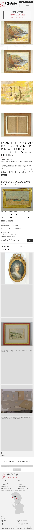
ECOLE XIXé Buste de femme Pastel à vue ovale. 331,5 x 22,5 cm (15, 285)
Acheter (4, 523)
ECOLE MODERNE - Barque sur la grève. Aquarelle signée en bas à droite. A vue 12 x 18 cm (17, 351)
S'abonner (17, 469)
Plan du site (5, 528)
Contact (26, 2)
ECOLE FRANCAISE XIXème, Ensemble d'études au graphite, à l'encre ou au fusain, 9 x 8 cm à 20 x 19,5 (15, 418)
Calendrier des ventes (23, 523)
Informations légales (25, 527)
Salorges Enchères (22, 520)
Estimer (4, 522)
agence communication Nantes (24, 528)
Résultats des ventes (7, 525)
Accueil (4, 520)
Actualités (20, 525)
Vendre (20, 522)
